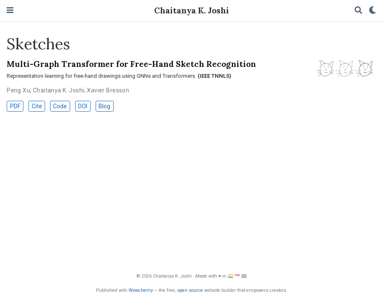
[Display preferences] (372, 10)
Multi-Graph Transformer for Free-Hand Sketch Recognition (131, 64)
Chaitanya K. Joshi (191, 10)
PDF (15, 106)
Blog (104, 106)
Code (60, 106)
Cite (37, 106)
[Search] (358, 10)
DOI (82, 106)
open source (190, 290)
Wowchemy (141, 290)
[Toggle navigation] (10, 10)
